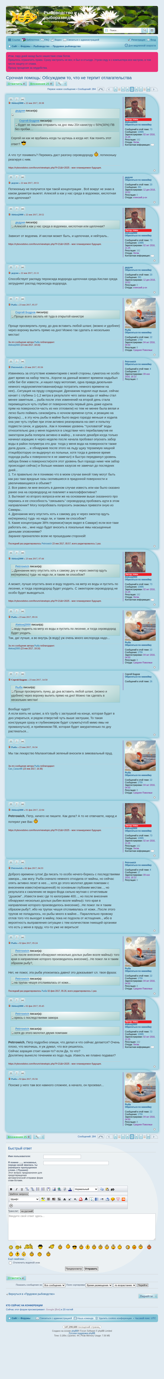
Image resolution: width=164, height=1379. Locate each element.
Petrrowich (130, 361)
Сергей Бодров (29, 120)
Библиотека (32, 40)
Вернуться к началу (154, 170)
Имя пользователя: (19, 1156)
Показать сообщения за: (40, 1285)
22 (151, 337)
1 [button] (115, 89)
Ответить (15, 84)
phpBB (75, 1331)
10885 (141, 132)
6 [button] (136, 89)
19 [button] (148, 89)
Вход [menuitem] (153, 40)
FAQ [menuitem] (47, 40)
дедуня (20, 110)
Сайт (14, 1318)
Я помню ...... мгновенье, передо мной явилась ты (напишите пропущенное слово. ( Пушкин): (22, 1166)
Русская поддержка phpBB (82, 1333)
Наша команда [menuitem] (85, 1318)
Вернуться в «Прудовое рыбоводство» (32, 1294)
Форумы (25, 1318)
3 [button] (123, 89)
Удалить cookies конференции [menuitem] (115, 1318)
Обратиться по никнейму (138, 125)
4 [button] (127, 89)
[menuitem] (56, 39)
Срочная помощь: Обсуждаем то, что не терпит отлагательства (69, 77)
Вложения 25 (39, 84)
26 (151, 681)
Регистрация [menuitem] (138, 40)
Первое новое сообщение (61, 89)
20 (151, 184)
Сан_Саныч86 (15, 769)
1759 (140, 340)
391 (139, 187)
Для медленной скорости (142, 45)
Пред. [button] (109, 89)
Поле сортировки (89, 1285)
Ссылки (16, 40)
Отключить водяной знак (24, 1262)
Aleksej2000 (131, 122)
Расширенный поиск (152, 30)
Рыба (128, 330)
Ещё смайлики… (17, 1259)
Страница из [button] (100, 89)
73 (151, 129)
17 (139, 371)
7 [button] (141, 89)
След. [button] (154, 89)
